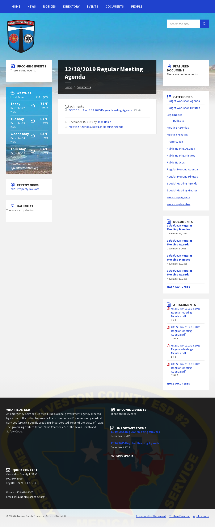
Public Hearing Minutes (181, 155)
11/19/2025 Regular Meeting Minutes (179, 227)
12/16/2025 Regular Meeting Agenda (179, 242)
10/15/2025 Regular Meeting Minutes (179, 257)
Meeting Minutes (177, 135)
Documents (114, 6)
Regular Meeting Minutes (182, 176)
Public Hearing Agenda (181, 148)
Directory (71, 6)
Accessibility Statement (151, 516)
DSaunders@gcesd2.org (29, 497)
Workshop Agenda (178, 197)
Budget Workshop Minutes (183, 108)
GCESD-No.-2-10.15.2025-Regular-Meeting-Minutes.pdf (186, 349)
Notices (49, 6)
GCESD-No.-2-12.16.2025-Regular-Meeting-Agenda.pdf (186, 330)
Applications (201, 516)
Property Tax (175, 142)
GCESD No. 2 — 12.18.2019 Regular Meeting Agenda (101, 110)
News (32, 6)
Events (92, 6)
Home (16, 6)
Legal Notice (174, 115)
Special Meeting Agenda (182, 183)
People (137, 6)
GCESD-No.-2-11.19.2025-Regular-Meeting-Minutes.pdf (186, 312)
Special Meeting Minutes (182, 190)
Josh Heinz (104, 122)
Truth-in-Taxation (179, 516)
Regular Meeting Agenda (107, 127)
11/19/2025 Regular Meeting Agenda (179, 272)
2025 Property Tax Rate (24, 189)
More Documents (178, 287)
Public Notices (176, 162)
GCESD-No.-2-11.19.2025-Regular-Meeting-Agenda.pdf (186, 367)
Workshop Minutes (178, 204)
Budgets (178, 121)
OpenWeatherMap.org (24, 168)
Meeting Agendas (80, 127)
